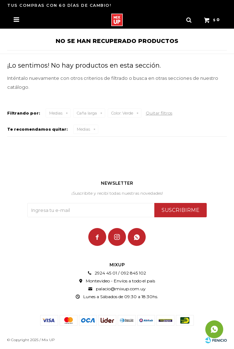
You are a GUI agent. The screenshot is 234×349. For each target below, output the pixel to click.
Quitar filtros (159, 113)
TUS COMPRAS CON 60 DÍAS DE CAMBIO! (59, 5)
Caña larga (87, 113)
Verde (122, 113)
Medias (55, 113)
